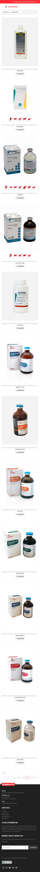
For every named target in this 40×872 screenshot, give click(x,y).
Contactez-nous (6, 816)
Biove (6, 69)
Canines (10, 69)
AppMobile (5, 818)
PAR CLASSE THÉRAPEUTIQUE (25, 69)
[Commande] (16, 12)
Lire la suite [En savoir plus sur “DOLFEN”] (21, 514)
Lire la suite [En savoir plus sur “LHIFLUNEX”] (21, 762)
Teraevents (14, 858)
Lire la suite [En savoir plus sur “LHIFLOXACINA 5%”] (21, 700)
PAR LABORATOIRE (33, 125)
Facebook (3, 867)
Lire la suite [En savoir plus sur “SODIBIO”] (21, 198)
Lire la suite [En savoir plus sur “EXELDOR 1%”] (21, 576)
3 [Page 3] (18, 777)
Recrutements (5, 814)
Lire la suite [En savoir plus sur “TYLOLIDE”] (21, 328)
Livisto (14, 385)
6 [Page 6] (23, 777)
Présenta (4, 811)
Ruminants (36, 447)
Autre (3, 69)
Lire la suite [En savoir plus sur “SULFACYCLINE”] (21, 266)
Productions (5, 813)
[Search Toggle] (3, 6)
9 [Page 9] (33, 777)
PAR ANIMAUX (16, 69)
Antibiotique (5, 193)
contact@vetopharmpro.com (9, 803)
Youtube (9, 867)
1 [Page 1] (11, 777)
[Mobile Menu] (6, 6)
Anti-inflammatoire (6, 509)
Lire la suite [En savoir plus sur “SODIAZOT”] (21, 74)
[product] (20, 41)
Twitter (6, 867)
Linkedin (16, 867)
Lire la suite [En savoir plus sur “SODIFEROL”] (21, 129)
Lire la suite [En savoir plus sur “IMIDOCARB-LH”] (21, 638)
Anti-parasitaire (5, 571)
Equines (7, 125)
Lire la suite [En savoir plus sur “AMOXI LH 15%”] (21, 390)
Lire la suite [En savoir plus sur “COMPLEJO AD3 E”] (21, 452)
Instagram (13, 867)
